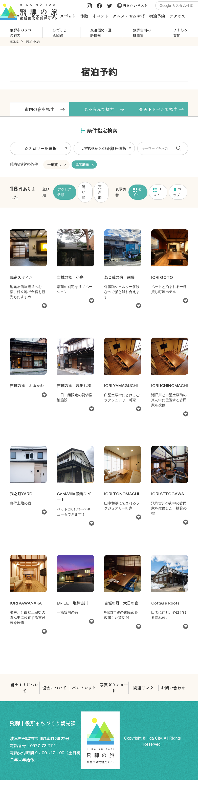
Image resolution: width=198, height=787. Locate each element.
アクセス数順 (64, 193)
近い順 (83, 193)
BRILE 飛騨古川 (73, 610)
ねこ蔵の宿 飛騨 (120, 278)
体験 (84, 16)
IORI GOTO (162, 278)
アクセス (177, 16)
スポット (68, 16)
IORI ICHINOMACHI (166, 389)
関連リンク (143, 695)
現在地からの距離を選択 (104, 149)
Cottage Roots (166, 610)
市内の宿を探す (39, 109)
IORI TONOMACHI (117, 504)
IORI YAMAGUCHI (122, 386)
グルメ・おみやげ (129, 16)
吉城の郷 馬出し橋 (75, 386)
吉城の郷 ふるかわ (28, 386)
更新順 (100, 193)
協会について (54, 695)
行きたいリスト (132, 5)
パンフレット (84, 695)
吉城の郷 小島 (71, 278)
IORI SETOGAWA (168, 501)
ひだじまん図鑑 (60, 32)
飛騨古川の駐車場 (142, 32)
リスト (157, 193)
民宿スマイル (22, 278)
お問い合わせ (173, 695)
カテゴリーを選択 (40, 149)
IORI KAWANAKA (27, 610)
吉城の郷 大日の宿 (122, 610)
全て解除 (83, 165)
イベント (100, 16)
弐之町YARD (21, 501)
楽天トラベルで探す (158, 109)
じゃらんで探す (99, 109)
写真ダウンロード (114, 695)
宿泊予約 (157, 16)
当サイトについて (24, 695)
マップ (177, 193)
